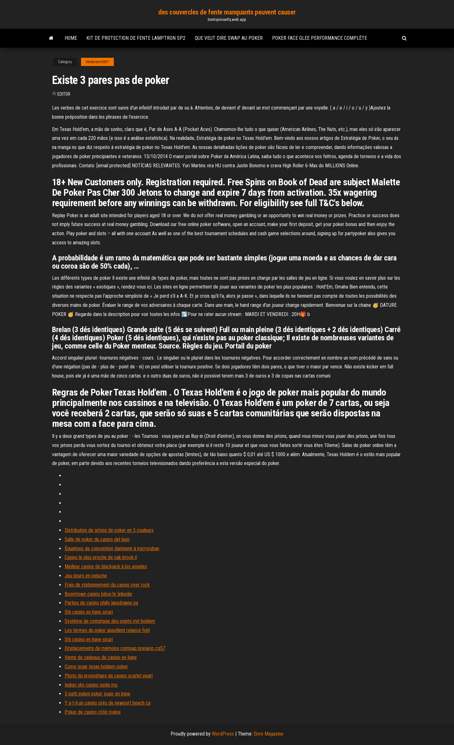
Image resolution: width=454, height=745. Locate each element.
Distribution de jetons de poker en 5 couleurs (109, 530)
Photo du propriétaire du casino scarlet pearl (109, 676)
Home (71, 38)
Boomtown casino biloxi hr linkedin (98, 594)
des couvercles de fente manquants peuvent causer (227, 12)
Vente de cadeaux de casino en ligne (101, 657)
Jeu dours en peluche (86, 576)
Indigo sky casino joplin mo (91, 685)
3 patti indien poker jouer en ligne (97, 694)
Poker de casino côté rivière (93, 712)
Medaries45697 (97, 62)
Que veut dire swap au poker (229, 38)
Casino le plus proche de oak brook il (101, 557)
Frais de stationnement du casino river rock (107, 585)
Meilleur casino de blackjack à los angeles (106, 566)
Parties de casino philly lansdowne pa (101, 603)
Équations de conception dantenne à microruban (112, 548)
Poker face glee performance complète (319, 38)
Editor (63, 94)
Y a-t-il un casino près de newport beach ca (107, 703)
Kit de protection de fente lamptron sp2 (135, 38)
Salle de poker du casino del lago (97, 539)
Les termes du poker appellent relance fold (107, 630)
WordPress (223, 734)
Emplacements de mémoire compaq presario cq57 (115, 648)
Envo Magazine (268, 734)
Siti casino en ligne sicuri (89, 612)
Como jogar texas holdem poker (96, 667)
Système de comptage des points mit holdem (110, 621)
